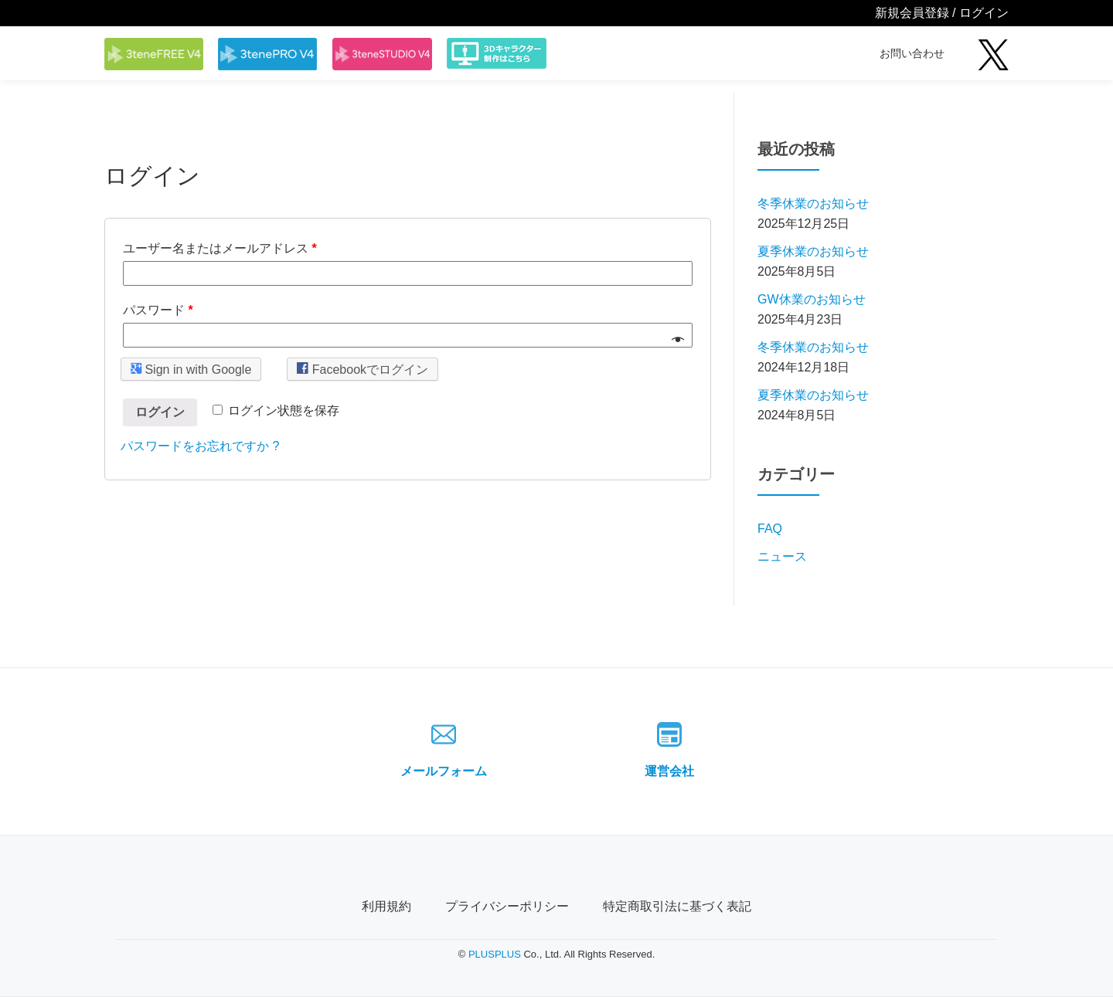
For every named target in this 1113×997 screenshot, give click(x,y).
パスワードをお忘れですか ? (200, 446)
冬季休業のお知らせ (813, 203)
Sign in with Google (191, 368)
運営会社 (669, 771)
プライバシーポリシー (507, 906)
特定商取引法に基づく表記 (677, 906)
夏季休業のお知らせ (813, 251)
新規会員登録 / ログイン (942, 12)
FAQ (769, 528)
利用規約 (386, 906)
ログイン (160, 412)
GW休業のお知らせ (811, 299)
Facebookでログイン (362, 368)
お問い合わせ (912, 53)
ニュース (782, 556)
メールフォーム (443, 771)
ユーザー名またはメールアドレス (220, 248)
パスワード (158, 310)
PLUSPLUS (494, 954)
